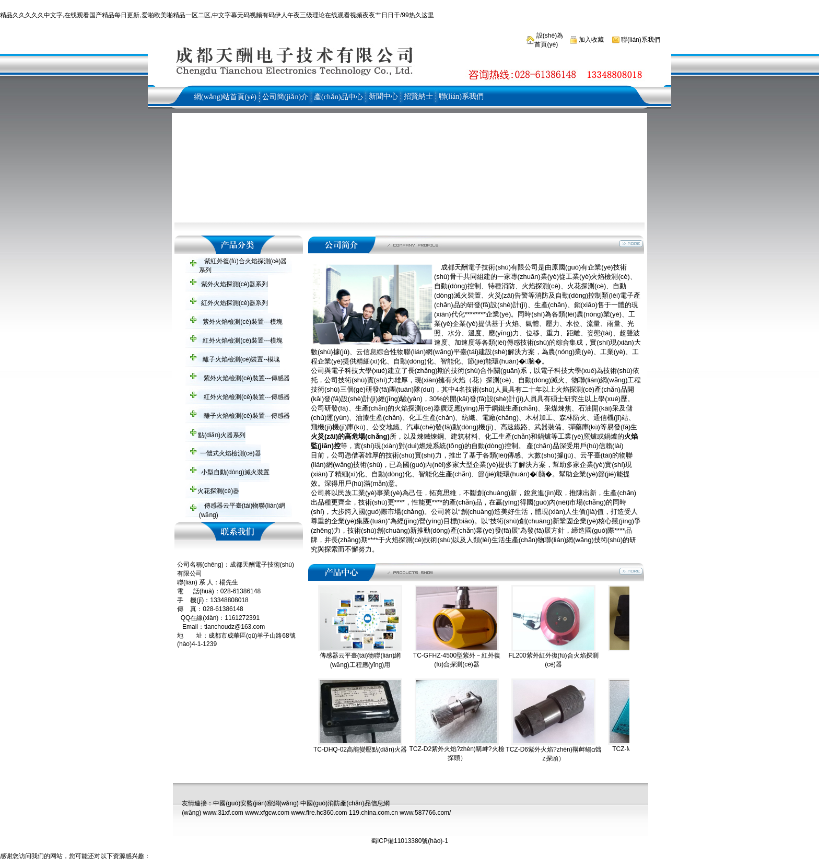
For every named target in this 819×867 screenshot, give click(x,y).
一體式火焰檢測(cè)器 (229, 453)
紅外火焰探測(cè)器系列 (233, 303)
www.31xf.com (223, 812)
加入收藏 (590, 39)
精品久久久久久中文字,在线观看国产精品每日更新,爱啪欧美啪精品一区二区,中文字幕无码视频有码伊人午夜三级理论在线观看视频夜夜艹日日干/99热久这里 (217, 15)
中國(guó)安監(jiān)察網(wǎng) (256, 803)
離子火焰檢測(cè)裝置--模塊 (240, 359)
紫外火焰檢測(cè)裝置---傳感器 (246, 378)
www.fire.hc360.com (319, 812)
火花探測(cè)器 (217, 491)
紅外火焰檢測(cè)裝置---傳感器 (246, 397)
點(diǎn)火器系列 (220, 435)
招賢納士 (418, 96)
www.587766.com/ (425, 812)
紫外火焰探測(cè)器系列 (233, 284)
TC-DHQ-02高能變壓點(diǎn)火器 (360, 749)
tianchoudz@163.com (234, 626)
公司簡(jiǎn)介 (285, 97)
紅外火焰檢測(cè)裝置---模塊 (242, 340)
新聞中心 (383, 96)
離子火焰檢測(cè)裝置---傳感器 (246, 415)
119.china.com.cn (373, 812)
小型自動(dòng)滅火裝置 (235, 472)
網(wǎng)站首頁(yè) (225, 97)
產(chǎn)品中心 (338, 97)
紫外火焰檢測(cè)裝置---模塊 (242, 321)
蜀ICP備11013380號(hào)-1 (409, 841)
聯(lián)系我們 (639, 39)
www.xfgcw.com (267, 812)
